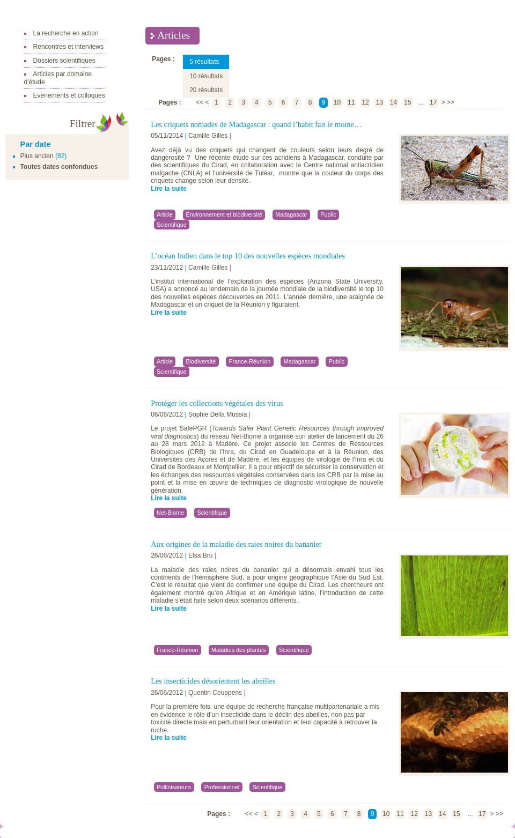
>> (450, 102)
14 (393, 102)
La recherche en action (66, 33)
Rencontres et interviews (68, 46)
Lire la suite (169, 188)
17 (433, 102)
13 (379, 102)
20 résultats (206, 90)
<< (199, 102)
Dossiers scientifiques (64, 60)
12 (365, 102)
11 (351, 102)
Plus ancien (37, 156)
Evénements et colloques (69, 95)
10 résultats (206, 76)
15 (407, 102)
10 (337, 102)
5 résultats (204, 61)
